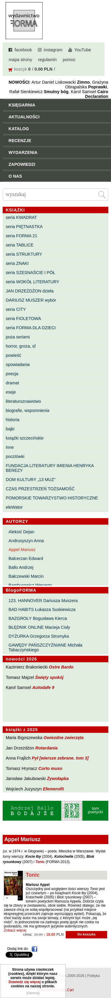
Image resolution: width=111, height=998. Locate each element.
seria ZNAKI (17, 263)
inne (10, 447)
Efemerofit (53, 789)
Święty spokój (49, 677)
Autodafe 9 (43, 687)
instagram (53, 49)
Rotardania (46, 748)
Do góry (104, 976)
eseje (11, 392)
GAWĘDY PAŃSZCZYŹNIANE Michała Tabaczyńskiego (45, 647)
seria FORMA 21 (21, 235)
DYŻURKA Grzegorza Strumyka (39, 636)
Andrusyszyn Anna (26, 540)
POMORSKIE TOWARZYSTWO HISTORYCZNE (52, 498)
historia (12, 419)
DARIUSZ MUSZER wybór (31, 300)
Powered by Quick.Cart (55, 990)
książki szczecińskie (25, 438)
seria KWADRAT (21, 217)
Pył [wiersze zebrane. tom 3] (60, 758)
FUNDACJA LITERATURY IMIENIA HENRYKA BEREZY (50, 468)
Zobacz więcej (15, 930)
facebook (23, 49)
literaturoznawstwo (23, 401)
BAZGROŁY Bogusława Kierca (38, 618)
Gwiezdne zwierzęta (63, 737)
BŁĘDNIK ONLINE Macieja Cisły (39, 627)
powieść (13, 355)
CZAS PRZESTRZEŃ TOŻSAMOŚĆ (40, 488)
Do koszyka (87, 934)
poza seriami (18, 337)
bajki (10, 428)
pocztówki (15, 456)
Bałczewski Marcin (26, 576)
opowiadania (18, 364)
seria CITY (16, 309)
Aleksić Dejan (21, 531)
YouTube (82, 49)
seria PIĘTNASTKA (24, 226)
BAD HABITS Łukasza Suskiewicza (42, 609)
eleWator (14, 507)
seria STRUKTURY (24, 254)
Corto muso (50, 768)
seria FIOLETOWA (23, 318)
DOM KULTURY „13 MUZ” (30, 479)
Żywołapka (58, 778)
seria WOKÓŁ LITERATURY (32, 281)
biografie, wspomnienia (27, 410)
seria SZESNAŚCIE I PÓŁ (30, 272)
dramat (12, 383)
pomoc (69, 59)
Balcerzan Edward (26, 558)
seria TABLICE (19, 245)
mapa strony (20, 59)
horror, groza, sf (21, 346)
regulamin (47, 59)
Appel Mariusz (22, 549)
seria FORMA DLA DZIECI (31, 327)
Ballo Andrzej (21, 567)
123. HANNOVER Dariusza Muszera (43, 600)
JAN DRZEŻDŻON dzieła (30, 291)
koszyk (20, 69)
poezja (12, 373)
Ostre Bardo (61, 667)
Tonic (33, 875)
